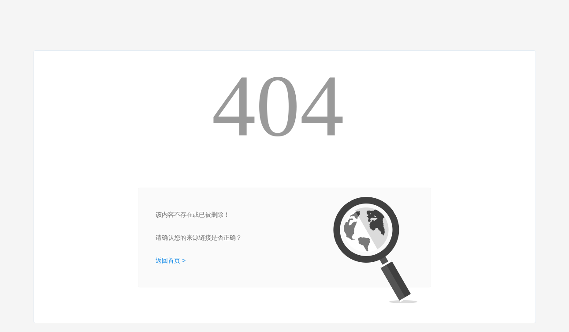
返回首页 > (171, 260)
